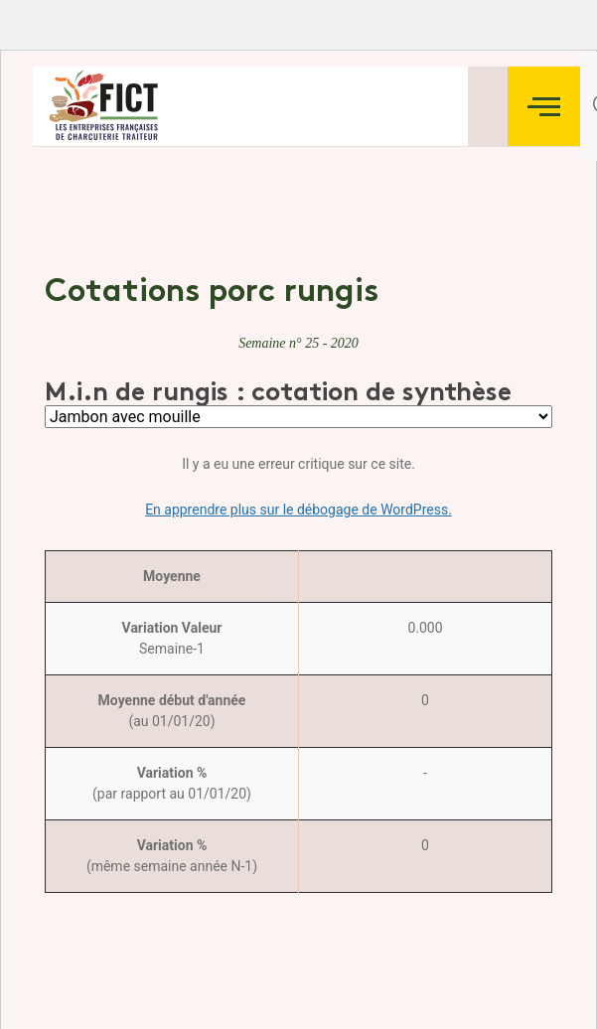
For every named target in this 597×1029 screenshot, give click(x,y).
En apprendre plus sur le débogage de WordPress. (298, 509)
